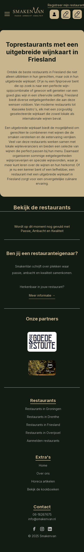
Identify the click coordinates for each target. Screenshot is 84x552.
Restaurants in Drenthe (43, 417)
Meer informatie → (42, 295)
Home (43, 465)
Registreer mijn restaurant (66, 5)
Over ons (43, 473)
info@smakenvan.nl (42, 519)
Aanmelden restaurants (43, 440)
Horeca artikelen (43, 481)
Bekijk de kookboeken (43, 489)
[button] (6, 8)
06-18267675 (42, 514)
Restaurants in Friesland (43, 425)
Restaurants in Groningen (43, 409)
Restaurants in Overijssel (43, 432)
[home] (28, 9)
